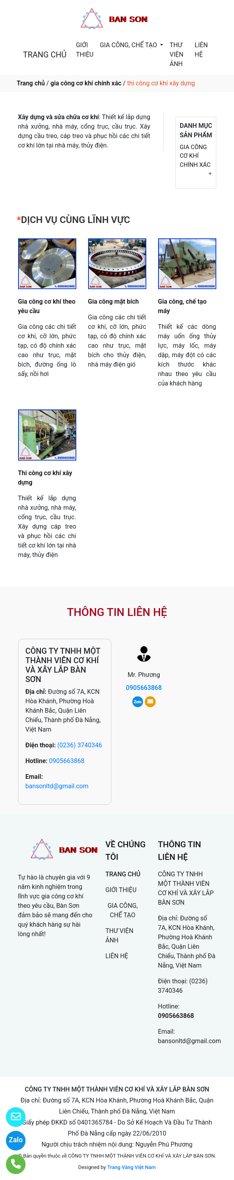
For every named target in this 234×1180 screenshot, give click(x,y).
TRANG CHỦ (44, 54)
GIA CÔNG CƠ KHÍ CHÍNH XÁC (195, 156)
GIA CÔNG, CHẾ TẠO (129, 45)
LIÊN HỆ (201, 49)
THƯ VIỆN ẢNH (176, 54)
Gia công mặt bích (113, 301)
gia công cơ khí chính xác (85, 83)
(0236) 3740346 (79, 745)
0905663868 (67, 761)
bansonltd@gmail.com (57, 786)
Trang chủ (31, 83)
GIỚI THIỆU (85, 49)
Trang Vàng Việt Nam (131, 1167)
